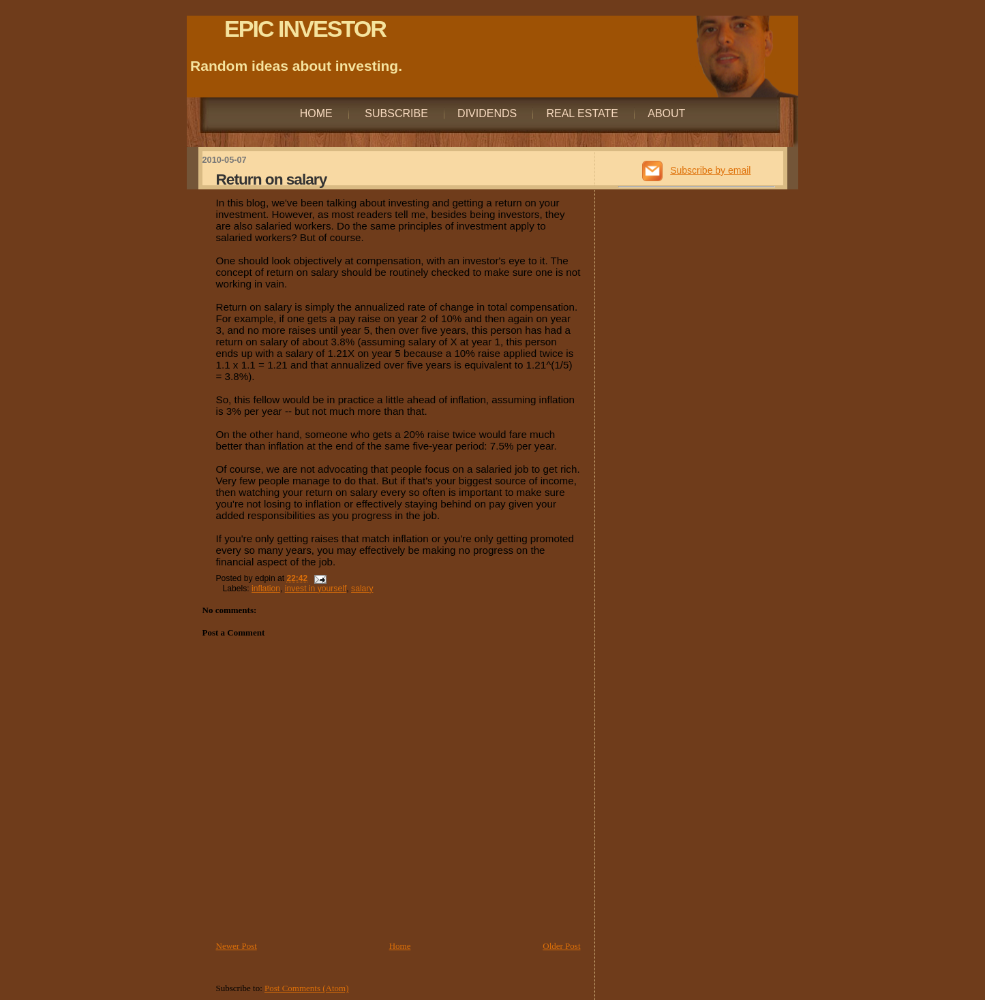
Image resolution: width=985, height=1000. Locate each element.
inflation (266, 588)
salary (362, 588)
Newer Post (236, 946)
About (666, 113)
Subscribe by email (710, 170)
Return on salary (271, 179)
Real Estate (582, 113)
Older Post (561, 946)
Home (316, 113)
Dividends (487, 113)
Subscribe (395, 113)
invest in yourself (316, 588)
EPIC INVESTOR (305, 29)
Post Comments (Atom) (306, 988)
